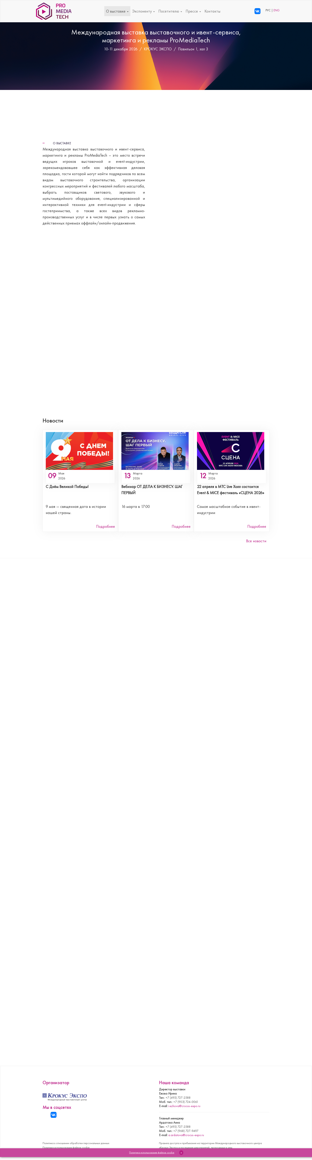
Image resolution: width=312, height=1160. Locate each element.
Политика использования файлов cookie (66, 1147)
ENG (277, 10)
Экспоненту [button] (143, 11)
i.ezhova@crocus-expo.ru (184, 1106)
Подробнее (105, 526)
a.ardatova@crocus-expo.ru (186, 1135)
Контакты (212, 11)
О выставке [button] (117, 11)
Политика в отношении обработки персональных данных (76, 1143)
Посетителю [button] (170, 11)
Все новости (256, 540)
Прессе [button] (193, 11)
